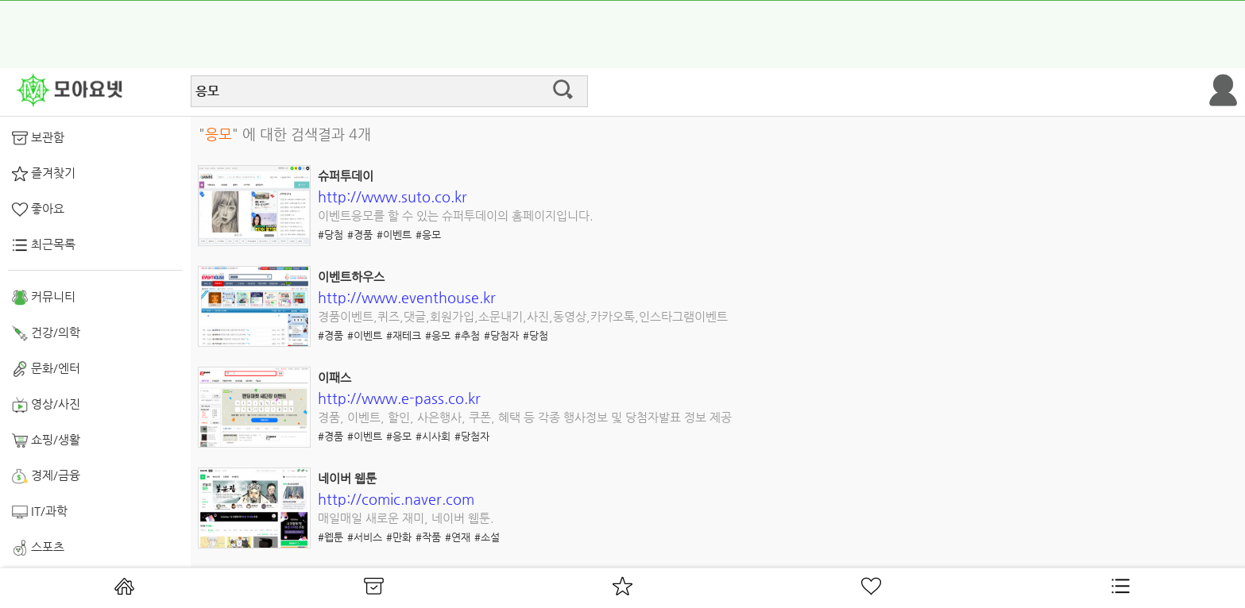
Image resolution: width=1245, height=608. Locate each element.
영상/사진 (46, 405)
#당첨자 (501, 335)
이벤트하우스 (351, 276)
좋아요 (38, 209)
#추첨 (467, 335)
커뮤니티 (43, 298)
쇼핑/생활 (46, 440)
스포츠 (38, 548)
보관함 (38, 138)
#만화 (399, 537)
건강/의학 (46, 333)
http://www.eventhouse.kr (407, 297)
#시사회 (433, 436)
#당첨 (330, 235)
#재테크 (403, 335)
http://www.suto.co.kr (392, 196)
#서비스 (364, 537)
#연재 (457, 537)
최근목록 (43, 245)
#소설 (487, 537)
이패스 (334, 377)
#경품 (360, 235)
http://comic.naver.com (396, 499)
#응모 (428, 235)
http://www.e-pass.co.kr (399, 398)
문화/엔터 (46, 369)
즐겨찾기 (43, 174)
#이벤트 (394, 235)
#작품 (428, 537)
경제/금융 (46, 476)
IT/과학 (40, 512)
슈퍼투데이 (345, 176)
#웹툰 (330, 537)
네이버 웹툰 (347, 478)
